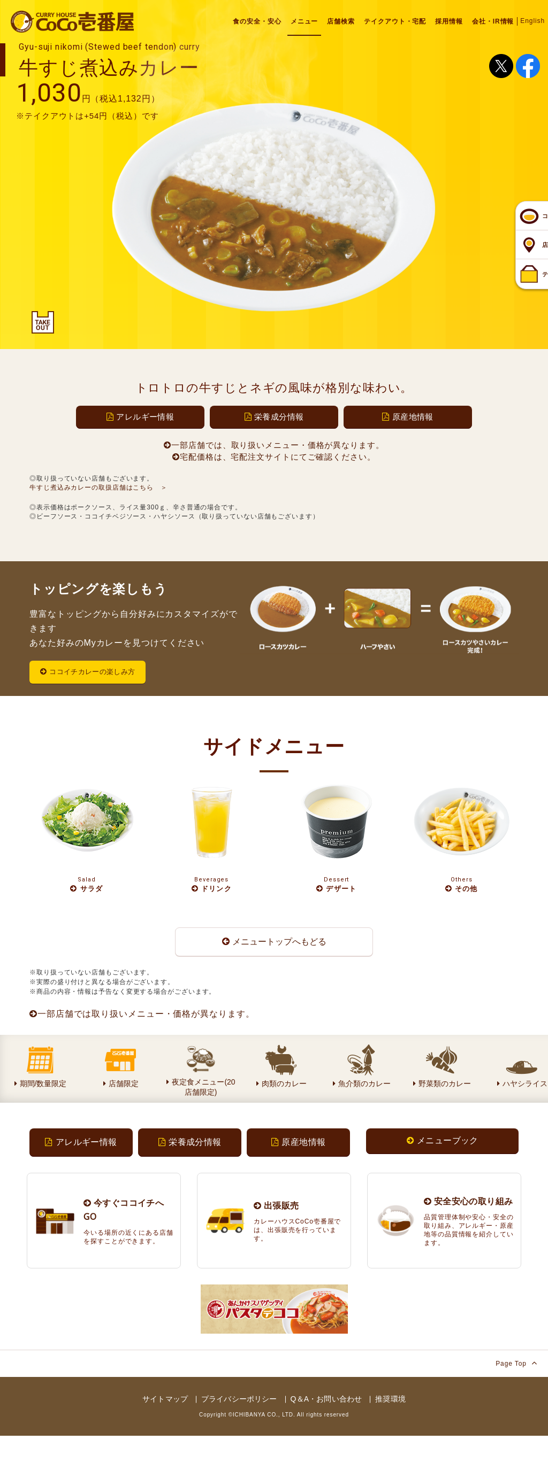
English (532, 21)
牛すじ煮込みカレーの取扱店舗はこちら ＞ (98, 487)
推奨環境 (390, 1426)
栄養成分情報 (274, 416)
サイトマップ (165, 1426)
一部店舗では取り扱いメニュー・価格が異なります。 (142, 1037)
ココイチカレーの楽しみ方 (94, 672)
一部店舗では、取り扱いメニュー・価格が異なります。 (274, 445)
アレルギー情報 (140, 416)
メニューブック (442, 1166)
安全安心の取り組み (468, 1229)
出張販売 (276, 1233)
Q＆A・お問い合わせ (326, 1426)
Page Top (516, 1390)
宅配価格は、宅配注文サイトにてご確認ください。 (274, 456)
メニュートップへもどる (274, 959)
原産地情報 (407, 416)
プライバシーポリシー (239, 1426)
